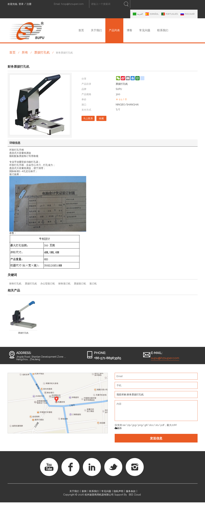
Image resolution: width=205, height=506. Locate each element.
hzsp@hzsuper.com (72, 4)
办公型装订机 (47, 287)
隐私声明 (118, 495)
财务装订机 (64, 287)
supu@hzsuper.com (165, 361)
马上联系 (88, 118)
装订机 (93, 287)
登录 (21, 4)
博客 (129, 30)
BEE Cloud (135, 498)
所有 (25, 52)
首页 (81, 30)
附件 (118, 432)
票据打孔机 (42, 52)
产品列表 (114, 30)
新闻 (84, 495)
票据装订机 (80, 287)
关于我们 (96, 30)
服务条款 (131, 495)
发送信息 (156, 442)
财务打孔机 (15, 287)
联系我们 (162, 30)
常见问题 (144, 30)
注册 (29, 4)
